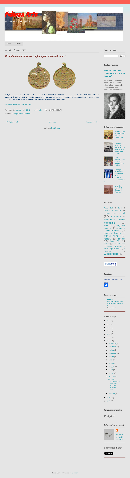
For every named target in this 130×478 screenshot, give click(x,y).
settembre (113, 353)
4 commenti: (37, 110)
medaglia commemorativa (21, 114)
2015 (109, 327)
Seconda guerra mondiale (114, 221)
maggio (112, 366)
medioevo (107, 244)
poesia (106, 248)
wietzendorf (111, 253)
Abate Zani (108, 208)
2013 (109, 334)
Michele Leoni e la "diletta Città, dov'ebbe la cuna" (114, 73)
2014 (109, 331)
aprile (111, 370)
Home (9, 44)
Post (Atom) (55, 128)
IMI (123, 212)
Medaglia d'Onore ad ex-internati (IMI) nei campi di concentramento (114, 176)
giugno (111, 363)
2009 (109, 401)
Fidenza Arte (21, 14)
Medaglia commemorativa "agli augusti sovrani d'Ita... (113, 384)
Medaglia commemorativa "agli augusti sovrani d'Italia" (35, 56)
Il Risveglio (116, 217)
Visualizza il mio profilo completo (120, 437)
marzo (111, 373)
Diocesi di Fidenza (112, 210)
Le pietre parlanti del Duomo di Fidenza (119, 189)
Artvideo (18, 44)
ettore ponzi (111, 235)
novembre (113, 347)
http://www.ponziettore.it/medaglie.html (18, 104)
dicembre (112, 343)
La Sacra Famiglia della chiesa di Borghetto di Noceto (120, 162)
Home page (52, 122)
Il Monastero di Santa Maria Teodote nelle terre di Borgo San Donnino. (120, 148)
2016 (109, 324)
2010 (109, 398)
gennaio (112, 393)
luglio (111, 360)
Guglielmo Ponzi (110, 213)
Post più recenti (12, 122)
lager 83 (114, 241)
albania (107, 225)
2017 (109, 321)
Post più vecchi (92, 122)
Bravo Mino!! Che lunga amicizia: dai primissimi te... (115, 304)
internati (121, 239)
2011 (109, 341)
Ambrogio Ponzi (109, 279)
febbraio (112, 376)
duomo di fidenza (112, 233)
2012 (109, 337)
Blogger (75, 473)
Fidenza (110, 299)
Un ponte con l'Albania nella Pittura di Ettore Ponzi (120, 134)
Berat (120, 208)
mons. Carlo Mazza (118, 244)
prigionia (115, 248)
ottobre (111, 350)
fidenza (107, 239)
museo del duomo (115, 246)
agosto (111, 357)
